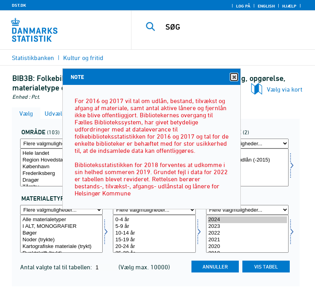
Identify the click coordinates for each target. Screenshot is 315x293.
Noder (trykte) (61, 240)
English (266, 6)
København (61, 166)
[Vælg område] (61, 167)
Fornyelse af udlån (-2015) (247, 160)
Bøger (61, 233)
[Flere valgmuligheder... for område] (61, 143)
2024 (247, 219)
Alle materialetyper (61, 219)
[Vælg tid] (247, 234)
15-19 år (154, 240)
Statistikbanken (33, 57)
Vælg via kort (284, 89)
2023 (247, 226)
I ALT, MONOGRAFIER (61, 226)
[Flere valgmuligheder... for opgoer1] (247, 143)
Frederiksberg (61, 173)
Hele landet (61, 153)
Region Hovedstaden (61, 160)
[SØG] (235, 27)
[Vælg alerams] (154, 234)
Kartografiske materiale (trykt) (61, 246)
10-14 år (154, 233)
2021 (247, 240)
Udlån (247, 153)
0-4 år (154, 219)
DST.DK (19, 5)
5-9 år (154, 226)
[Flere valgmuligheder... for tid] (247, 210)
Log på (243, 6)
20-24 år (154, 246)
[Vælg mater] (61, 234)
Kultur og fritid (83, 57)
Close (233, 77)
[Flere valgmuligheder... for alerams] (154, 210)
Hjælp (289, 6)
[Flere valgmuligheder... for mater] (61, 210)
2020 (247, 246)
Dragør (61, 180)
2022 (247, 233)
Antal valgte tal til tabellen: (57, 266)
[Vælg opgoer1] (247, 167)
